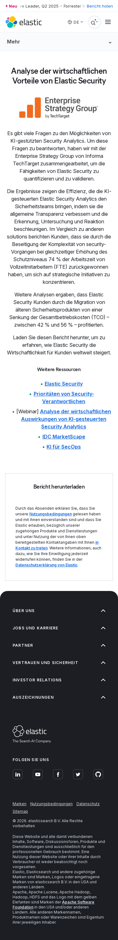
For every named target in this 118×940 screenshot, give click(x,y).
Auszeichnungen (59, 697)
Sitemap (20, 811)
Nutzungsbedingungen (50, 514)
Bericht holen (100, 6)
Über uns (59, 610)
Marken (19, 803)
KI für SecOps (64, 447)
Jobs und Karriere (59, 628)
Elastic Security (64, 384)
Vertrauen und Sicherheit (59, 662)
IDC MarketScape (63, 436)
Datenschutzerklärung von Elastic (46, 565)
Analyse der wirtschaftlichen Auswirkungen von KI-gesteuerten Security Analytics (66, 419)
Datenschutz (88, 803)
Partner (59, 645)
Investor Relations (59, 680)
